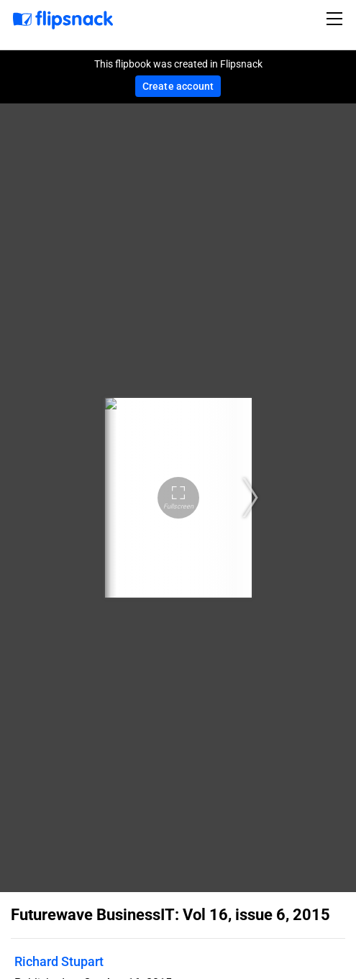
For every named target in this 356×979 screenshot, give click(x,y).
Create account (178, 86)
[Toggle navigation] (336, 18)
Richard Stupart (59, 961)
